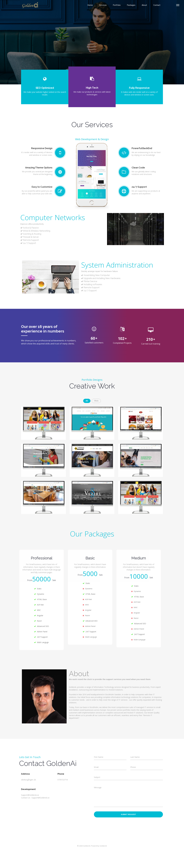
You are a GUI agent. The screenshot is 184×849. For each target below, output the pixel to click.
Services (103, 5)
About (144, 5)
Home (90, 5)
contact (156, 5)
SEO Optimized (45, 87)
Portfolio (117, 5)
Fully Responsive (139, 87)
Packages (131, 5)
